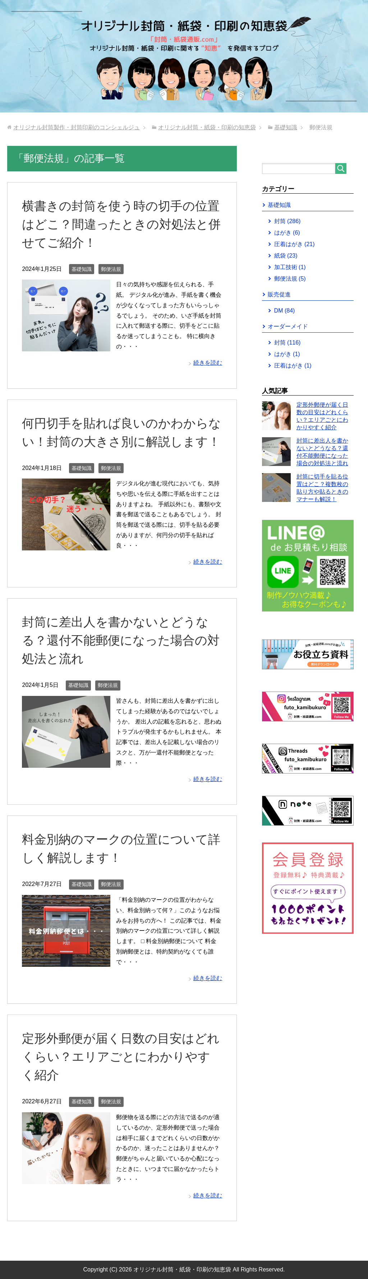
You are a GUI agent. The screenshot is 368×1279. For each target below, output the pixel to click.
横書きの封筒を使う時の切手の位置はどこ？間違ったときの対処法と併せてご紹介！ (121, 224)
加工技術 (290, 267)
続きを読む (207, 363)
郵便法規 (111, 269)
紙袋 (286, 256)
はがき (287, 233)
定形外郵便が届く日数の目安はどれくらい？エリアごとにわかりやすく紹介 (121, 1056)
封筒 (287, 221)
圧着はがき (294, 244)
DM (284, 311)
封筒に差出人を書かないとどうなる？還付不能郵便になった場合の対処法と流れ (121, 640)
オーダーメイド (288, 326)
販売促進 (279, 294)
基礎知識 (82, 269)
